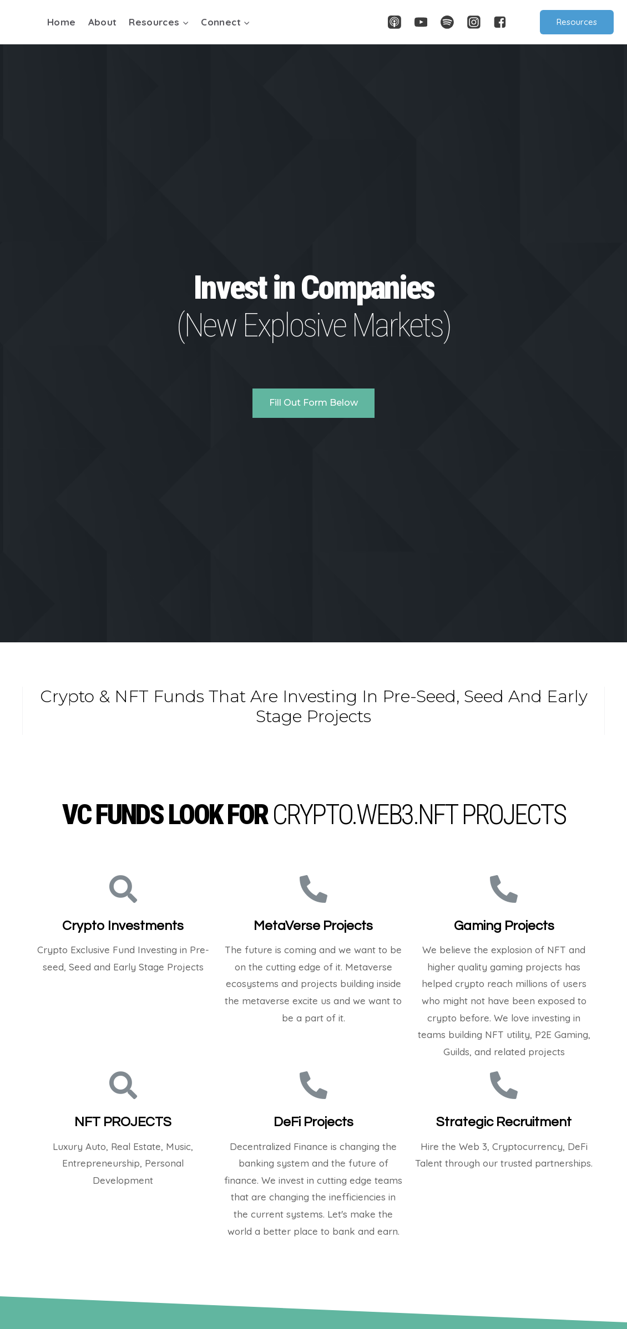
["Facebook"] (500, 22)
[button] (185, 22)
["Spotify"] (447, 22)
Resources (577, 22)
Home (61, 22)
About (102, 22)
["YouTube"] (421, 22)
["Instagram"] (474, 22)
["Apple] (394, 22)
